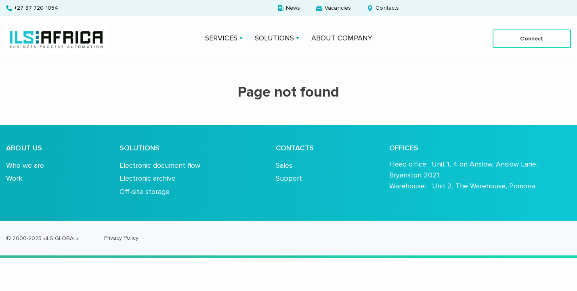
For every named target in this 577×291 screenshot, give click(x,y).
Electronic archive (148, 178)
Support (289, 178)
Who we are (25, 165)
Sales (284, 165)
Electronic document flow (160, 165)
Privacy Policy (121, 238)
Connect (531, 38)
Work (14, 178)
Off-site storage (145, 192)
